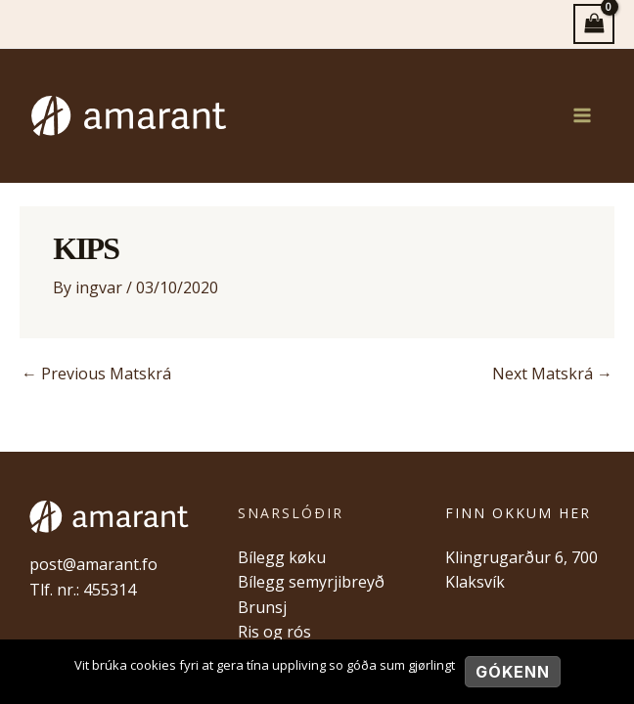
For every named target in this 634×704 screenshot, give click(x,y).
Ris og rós (274, 631)
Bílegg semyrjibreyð (311, 582)
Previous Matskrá (96, 373)
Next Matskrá (552, 373)
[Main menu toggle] (582, 115)
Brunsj (262, 607)
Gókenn (513, 672)
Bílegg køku (282, 557)
